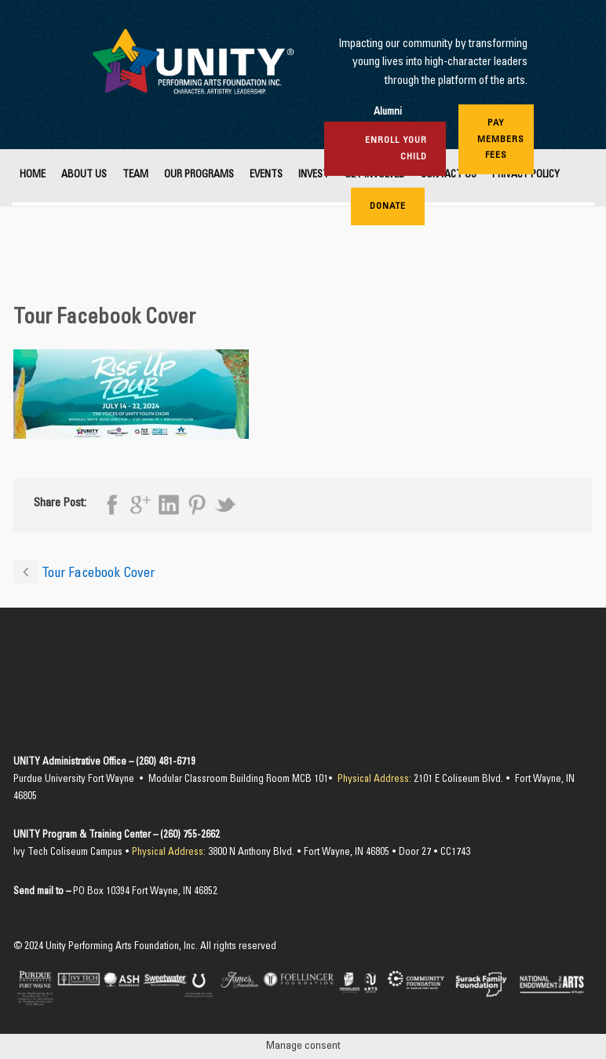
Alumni (388, 113)
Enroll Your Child (396, 148)
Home (33, 175)
